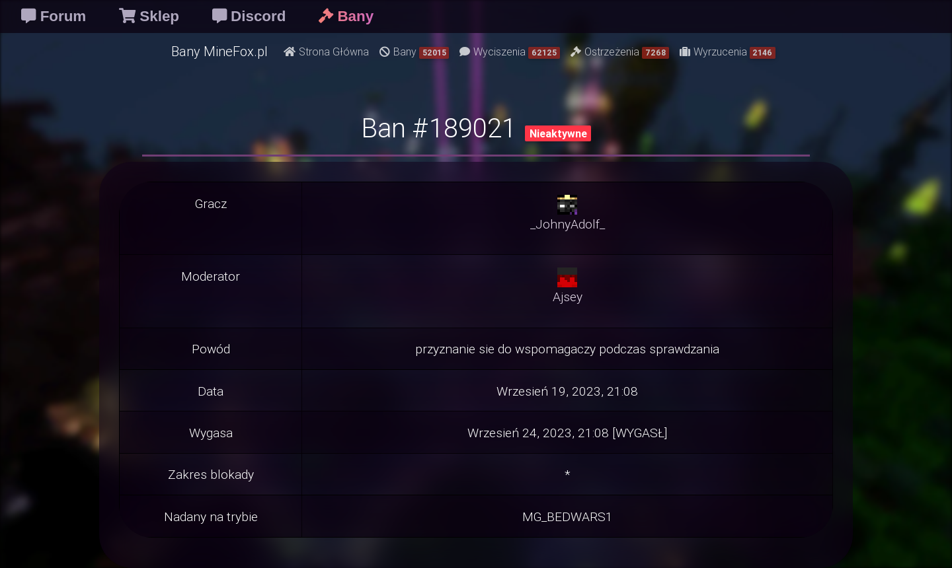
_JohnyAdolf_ (567, 224)
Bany (414, 52)
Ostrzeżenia (620, 52)
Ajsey (567, 296)
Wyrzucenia (728, 52)
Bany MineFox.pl (219, 51)
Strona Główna (326, 51)
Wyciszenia (509, 52)
